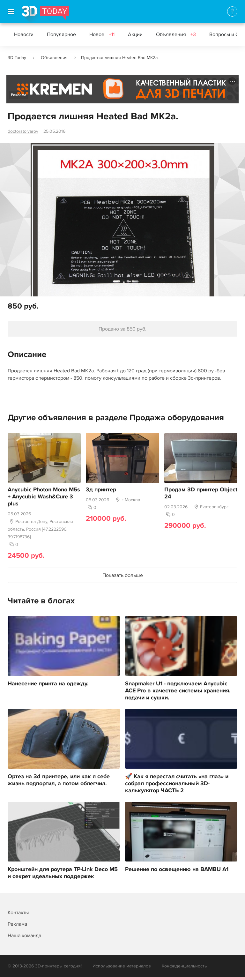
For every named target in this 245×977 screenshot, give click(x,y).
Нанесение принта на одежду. (48, 683)
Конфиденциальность (184, 966)
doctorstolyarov (23, 131)
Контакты (18, 912)
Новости (23, 34)
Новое (102, 34)
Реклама (18, 95)
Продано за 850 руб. (122, 329)
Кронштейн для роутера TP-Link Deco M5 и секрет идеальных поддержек (63, 873)
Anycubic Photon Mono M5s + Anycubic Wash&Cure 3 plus (44, 496)
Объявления (176, 34)
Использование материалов (122, 966)
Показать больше (122, 575)
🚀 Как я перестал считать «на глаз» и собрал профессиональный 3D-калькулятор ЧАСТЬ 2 (176, 783)
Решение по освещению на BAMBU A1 (176, 869)
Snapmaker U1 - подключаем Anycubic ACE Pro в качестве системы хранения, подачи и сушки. (178, 690)
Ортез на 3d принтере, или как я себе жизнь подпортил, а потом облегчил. (59, 780)
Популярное (61, 34)
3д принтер (101, 489)
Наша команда (24, 935)
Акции (135, 34)
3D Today (17, 57)
